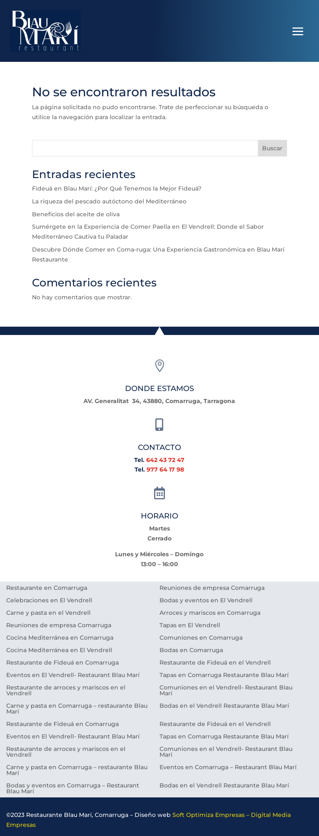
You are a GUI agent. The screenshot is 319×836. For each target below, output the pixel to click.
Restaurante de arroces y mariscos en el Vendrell (65, 690)
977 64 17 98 (165, 469)
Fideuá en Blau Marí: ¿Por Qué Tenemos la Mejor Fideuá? (116, 188)
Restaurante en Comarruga (46, 588)
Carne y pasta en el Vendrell (48, 613)
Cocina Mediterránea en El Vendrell (59, 650)
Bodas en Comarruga (191, 650)
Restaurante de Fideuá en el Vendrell (215, 663)
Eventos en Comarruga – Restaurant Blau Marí (228, 767)
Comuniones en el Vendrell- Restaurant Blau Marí (226, 690)
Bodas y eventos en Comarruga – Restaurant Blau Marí (72, 788)
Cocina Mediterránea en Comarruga (59, 638)
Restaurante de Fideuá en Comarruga (62, 663)
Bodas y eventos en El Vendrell (206, 600)
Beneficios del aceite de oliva (76, 214)
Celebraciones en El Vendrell (49, 600)
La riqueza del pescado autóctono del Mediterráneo (109, 201)
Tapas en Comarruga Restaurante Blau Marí (224, 675)
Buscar (272, 148)
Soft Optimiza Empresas (208, 815)
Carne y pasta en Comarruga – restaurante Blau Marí (76, 709)
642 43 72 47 (165, 460)
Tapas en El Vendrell (190, 625)
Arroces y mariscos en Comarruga (210, 613)
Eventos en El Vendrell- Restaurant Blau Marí (73, 675)
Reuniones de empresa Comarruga (212, 588)
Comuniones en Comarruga (201, 638)
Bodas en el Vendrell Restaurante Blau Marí (224, 706)
